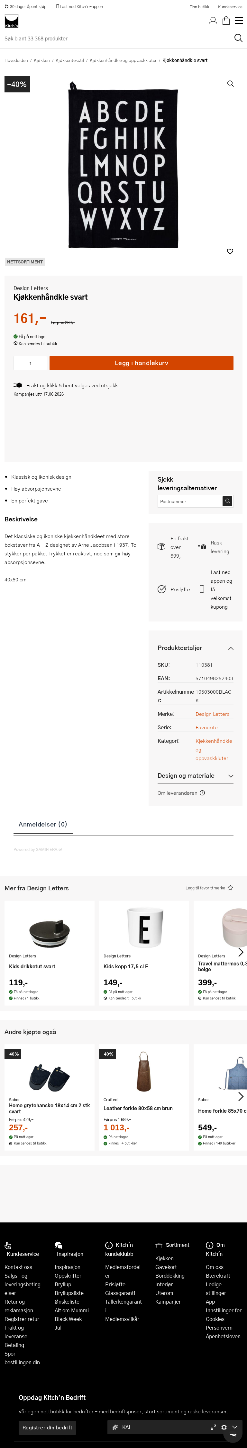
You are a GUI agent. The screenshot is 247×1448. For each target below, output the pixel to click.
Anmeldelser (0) (43, 823)
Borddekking (170, 1275)
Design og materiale (186, 775)
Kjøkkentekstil (70, 60)
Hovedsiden (16, 60)
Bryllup (63, 1284)
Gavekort (166, 1267)
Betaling (14, 1345)
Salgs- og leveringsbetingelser (23, 1284)
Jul (58, 1327)
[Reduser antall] (20, 363)
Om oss (215, 1267)
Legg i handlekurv (142, 362)
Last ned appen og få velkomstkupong (221, 589)
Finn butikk (199, 7)
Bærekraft (218, 1275)
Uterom (164, 1293)
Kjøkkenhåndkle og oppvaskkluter (123, 60)
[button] (230, 251)
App (210, 1301)
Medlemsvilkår (122, 1319)
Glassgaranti (120, 1293)
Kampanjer (168, 1301)
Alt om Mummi (72, 1310)
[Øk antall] (41, 363)
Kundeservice (230, 7)
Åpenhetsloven (223, 1336)
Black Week (68, 1319)
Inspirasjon (67, 1267)
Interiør (164, 1284)
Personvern (219, 1327)
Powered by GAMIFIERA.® (38, 849)
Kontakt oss (18, 1267)
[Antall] (30, 363)
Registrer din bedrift (48, 1427)
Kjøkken (42, 60)
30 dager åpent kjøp (25, 6)
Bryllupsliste (69, 1293)
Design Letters (31, 288)
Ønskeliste (67, 1301)
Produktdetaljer (180, 647)
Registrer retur (22, 1319)
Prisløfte (180, 589)
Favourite (207, 727)
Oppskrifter (68, 1275)
